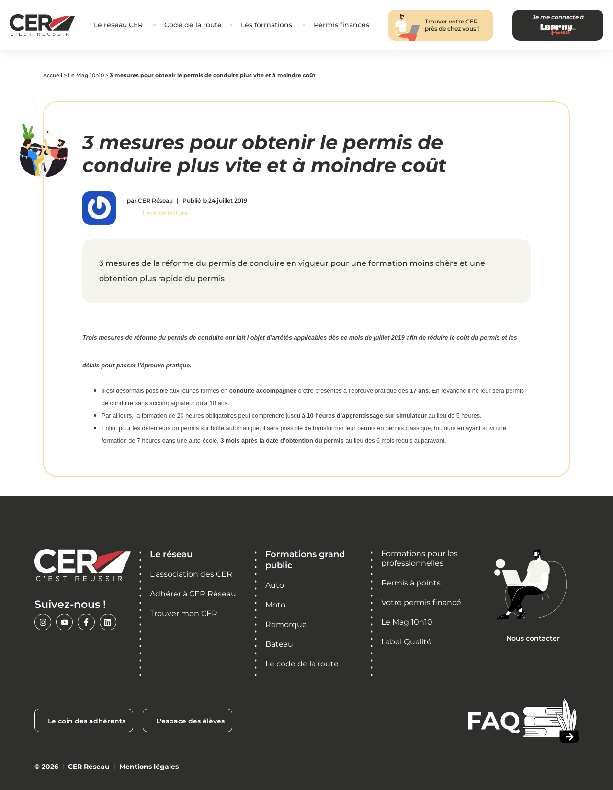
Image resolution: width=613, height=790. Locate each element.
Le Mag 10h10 (86, 75)
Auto (274, 585)
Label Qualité (406, 641)
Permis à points (411, 582)
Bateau (279, 644)
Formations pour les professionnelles (419, 558)
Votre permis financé (421, 602)
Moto (275, 604)
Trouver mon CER (183, 613)
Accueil (52, 75)
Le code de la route (302, 663)
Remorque (286, 624)
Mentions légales (149, 766)
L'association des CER (191, 574)
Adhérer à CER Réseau (193, 593)
